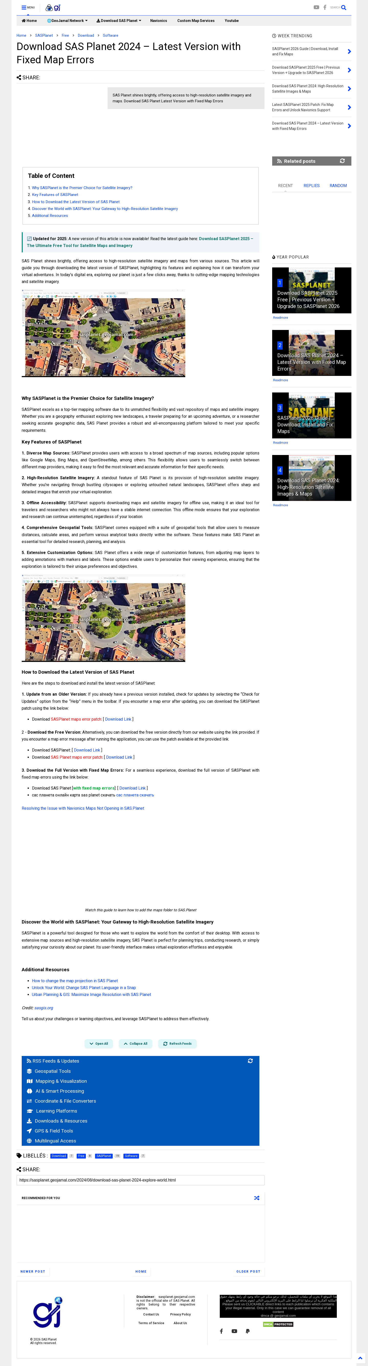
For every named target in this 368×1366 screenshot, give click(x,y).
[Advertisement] (59, 123)
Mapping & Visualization (57, 1081)
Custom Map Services (196, 21)
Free (65, 35)
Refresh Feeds (177, 1044)
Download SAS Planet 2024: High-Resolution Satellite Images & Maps (308, 487)
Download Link (118, 719)
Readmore (280, 317)
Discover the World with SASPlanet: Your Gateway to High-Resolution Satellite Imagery (105, 208)
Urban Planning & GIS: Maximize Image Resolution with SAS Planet (91, 994)
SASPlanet (44, 35)
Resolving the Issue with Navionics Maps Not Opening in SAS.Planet (83, 808)
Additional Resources (50, 215)
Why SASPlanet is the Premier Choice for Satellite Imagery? (82, 188)
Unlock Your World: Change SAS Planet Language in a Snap (84, 987)
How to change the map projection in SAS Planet (75, 980)
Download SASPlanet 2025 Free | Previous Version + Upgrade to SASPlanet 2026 (308, 299)
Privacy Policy (180, 1314)
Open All (99, 1044)
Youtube (232, 21)
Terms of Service (151, 1323)
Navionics (158, 21)
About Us (180, 1323)
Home (29, 21)
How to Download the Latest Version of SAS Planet (76, 202)
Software (110, 35)
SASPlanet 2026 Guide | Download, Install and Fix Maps (305, 424)
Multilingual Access (51, 1141)
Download (86, 35)
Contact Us (151, 1314)
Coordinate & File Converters (61, 1101)
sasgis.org (43, 1007)
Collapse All (135, 1044)
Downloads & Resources (57, 1121)
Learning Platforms (52, 1111)
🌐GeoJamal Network (67, 21)
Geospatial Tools (49, 1071)
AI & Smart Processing (55, 1091)
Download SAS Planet (119, 21)
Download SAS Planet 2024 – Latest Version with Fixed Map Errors (311, 362)
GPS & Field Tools (50, 1131)
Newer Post (32, 1271)
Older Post (248, 1271)
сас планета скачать (135, 795)
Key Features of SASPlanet (55, 194)
